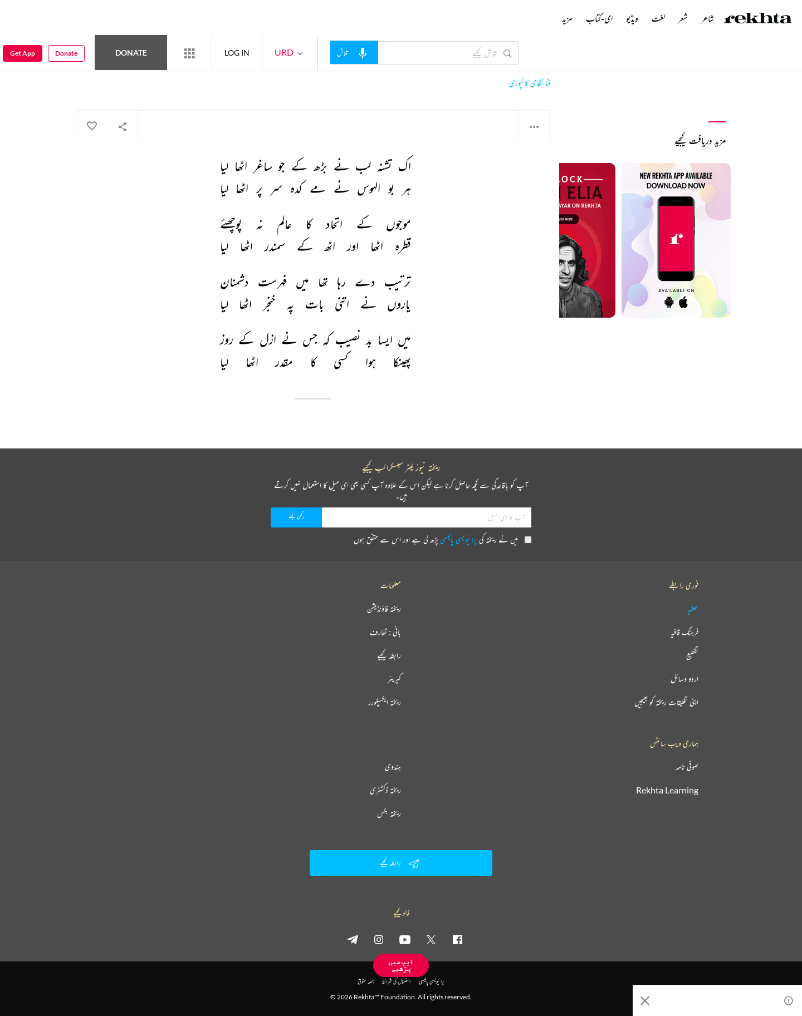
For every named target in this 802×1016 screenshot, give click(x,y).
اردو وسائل (684, 678)
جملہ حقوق (366, 981)
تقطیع (692, 655)
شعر (683, 18)
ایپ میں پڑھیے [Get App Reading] (401, 965)
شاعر (707, 18)
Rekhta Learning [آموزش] (667, 790)
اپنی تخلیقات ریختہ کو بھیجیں (666, 702)
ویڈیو (632, 18)
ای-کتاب (599, 18)
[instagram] (379, 939)
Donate (131, 52)
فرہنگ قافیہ (684, 632)
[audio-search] (354, 52)
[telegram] (352, 939)
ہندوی (393, 766)
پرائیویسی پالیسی (458, 539)
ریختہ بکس (389, 813)
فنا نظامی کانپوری (529, 83)
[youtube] (405, 939)
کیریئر (394, 678)
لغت (658, 18)
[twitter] (431, 939)
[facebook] (457, 939)
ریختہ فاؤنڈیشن (384, 608)
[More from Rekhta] (189, 53)
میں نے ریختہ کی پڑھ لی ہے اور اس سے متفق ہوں (442, 539)
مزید (567, 18)
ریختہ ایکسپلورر (384, 702)
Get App (22, 53)
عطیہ (692, 608)
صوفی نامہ (687, 766)
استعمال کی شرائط (396, 981)
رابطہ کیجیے (389, 655)
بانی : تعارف (385, 632)
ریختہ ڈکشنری (385, 790)
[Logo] (758, 19)
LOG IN (237, 52)
